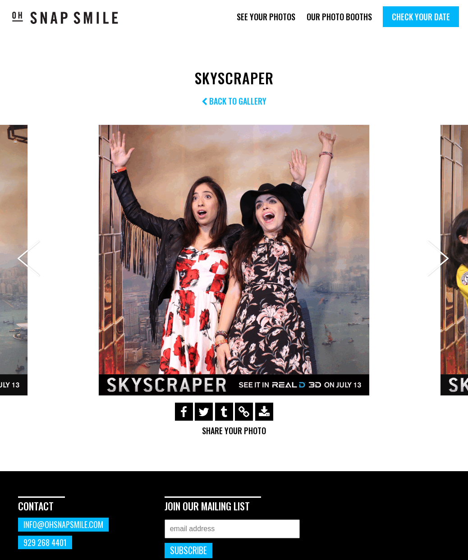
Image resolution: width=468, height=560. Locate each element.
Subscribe (188, 550)
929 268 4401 (45, 542)
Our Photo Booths (339, 17)
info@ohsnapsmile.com (63, 524)
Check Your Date (421, 17)
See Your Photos (266, 17)
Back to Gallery (234, 101)
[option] (234, 260)
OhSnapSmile (65, 17)
